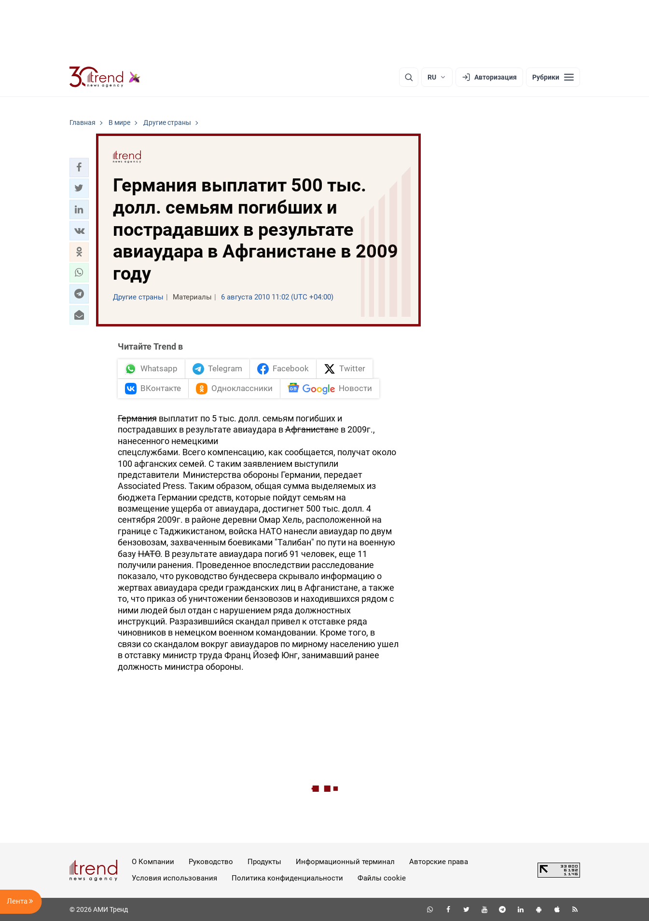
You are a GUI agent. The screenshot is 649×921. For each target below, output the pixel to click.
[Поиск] (408, 77)
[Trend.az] (105, 77)
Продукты (264, 861)
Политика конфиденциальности (287, 878)
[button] (79, 167)
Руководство (211, 861)
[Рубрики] (553, 77)
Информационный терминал (345, 861)
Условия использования (174, 878)
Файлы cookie (382, 878)
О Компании (153, 861)
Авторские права (438, 861)
